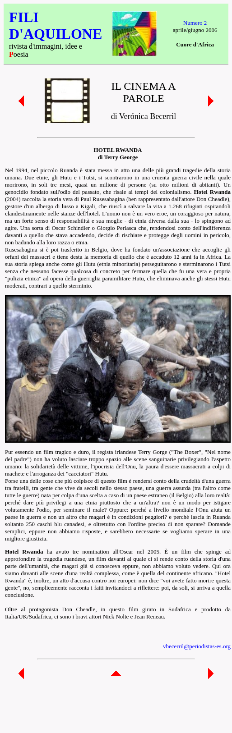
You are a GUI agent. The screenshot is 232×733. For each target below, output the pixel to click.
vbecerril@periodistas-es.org (197, 646)
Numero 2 (195, 22)
